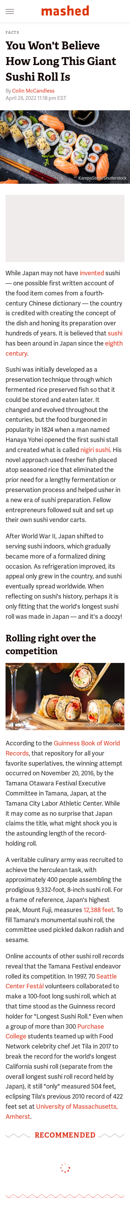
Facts (12, 32)
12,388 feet (99, 910)
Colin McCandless (33, 90)
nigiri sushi (95, 450)
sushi (115, 333)
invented (92, 273)
